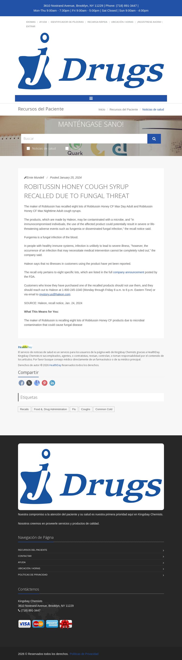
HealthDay (55, 365)
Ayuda (43, 22)
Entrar (30, 26)
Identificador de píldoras (67, 22)
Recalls (24, 409)
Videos (72, 148)
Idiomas (30, 22)
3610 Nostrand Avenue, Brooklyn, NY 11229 (73, 5)
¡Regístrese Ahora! (149, 22)
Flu (74, 409)
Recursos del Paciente (124, 109)
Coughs (85, 409)
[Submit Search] (154, 139)
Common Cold (103, 409)
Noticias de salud (41, 148)
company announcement (128, 272)
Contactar (25, 556)
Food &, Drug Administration (50, 409)
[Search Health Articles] (84, 138)
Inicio (101, 109)
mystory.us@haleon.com (54, 294)
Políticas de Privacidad (32, 574)
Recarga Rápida (97, 22)
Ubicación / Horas (122, 22)
